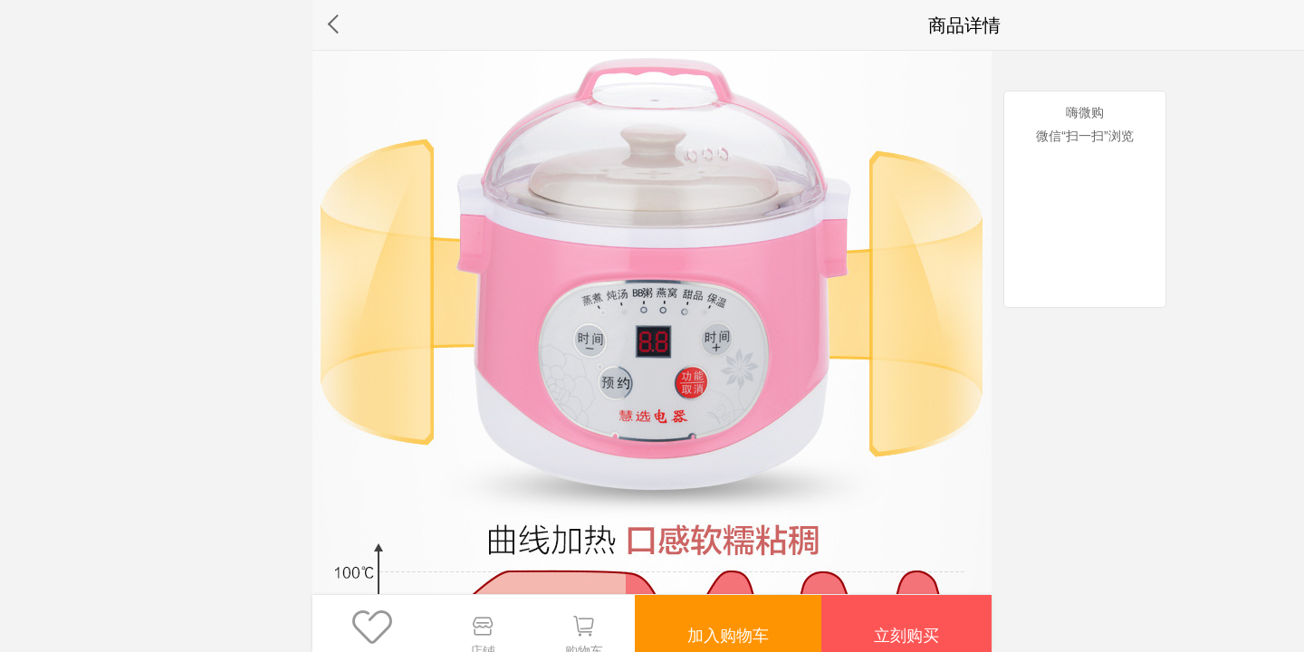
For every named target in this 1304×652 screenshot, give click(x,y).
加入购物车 (721, 623)
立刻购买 (904, 623)
